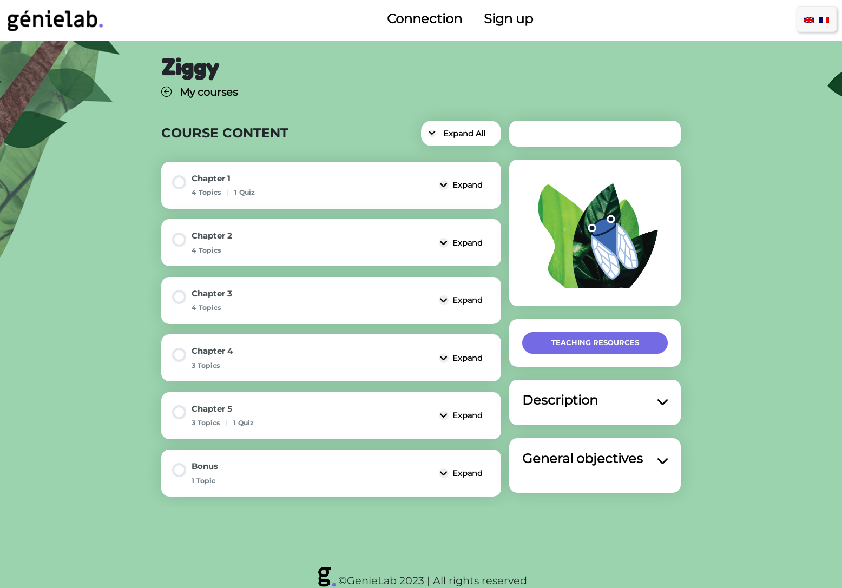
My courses (199, 91)
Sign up (508, 18)
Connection (424, 18)
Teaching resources (595, 342)
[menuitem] (809, 19)
